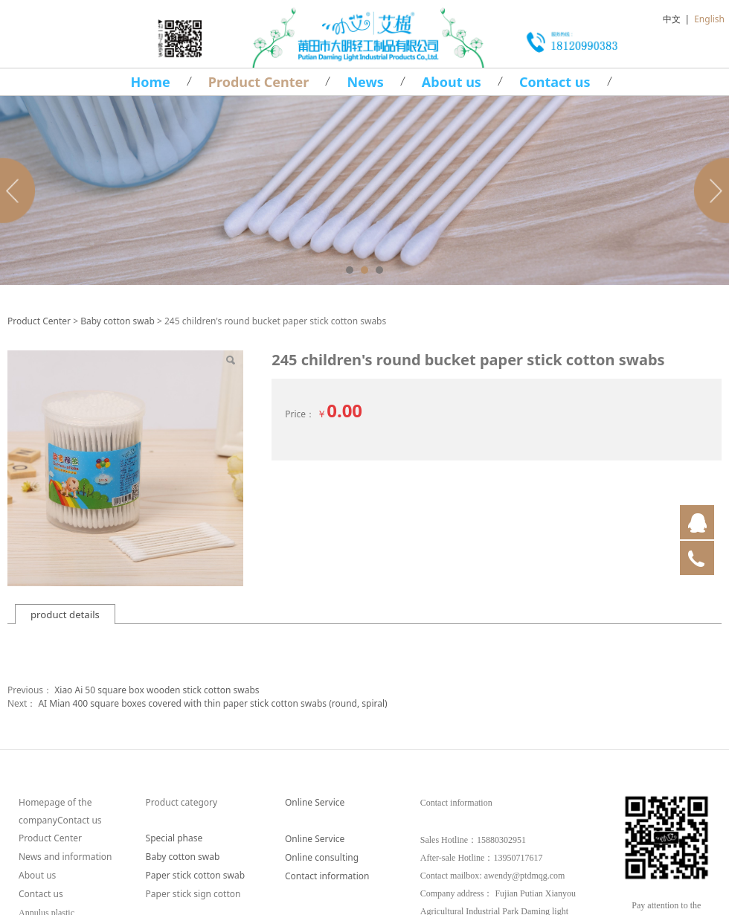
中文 (672, 19)
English (709, 19)
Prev (20, 190)
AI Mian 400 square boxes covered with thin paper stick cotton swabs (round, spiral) (212, 703)
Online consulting (322, 857)
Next (709, 190)
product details (65, 614)
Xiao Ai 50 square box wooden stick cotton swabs (156, 690)
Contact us (555, 82)
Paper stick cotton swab (195, 875)
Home (150, 82)
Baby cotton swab (117, 321)
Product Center (258, 82)
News (365, 82)
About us (451, 82)
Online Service (314, 802)
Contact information (327, 876)
